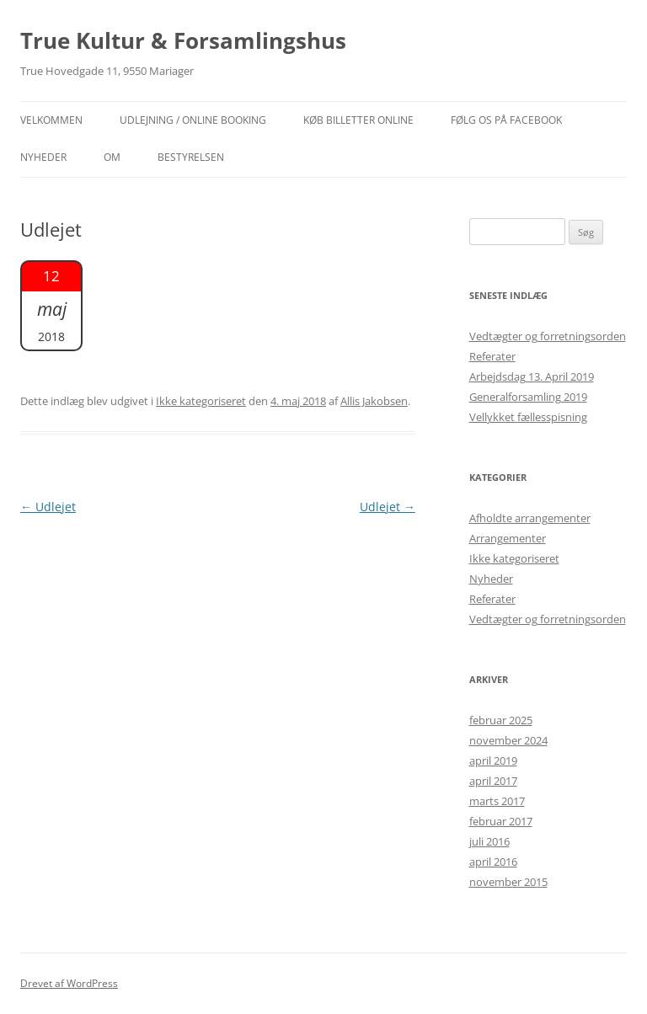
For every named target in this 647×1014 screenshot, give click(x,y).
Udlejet (48, 507)
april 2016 (493, 861)
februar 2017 (500, 821)
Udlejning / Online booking (193, 120)
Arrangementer (507, 538)
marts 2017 (497, 801)
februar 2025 (500, 720)
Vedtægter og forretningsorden (547, 336)
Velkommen (51, 120)
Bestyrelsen (191, 157)
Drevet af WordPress (69, 983)
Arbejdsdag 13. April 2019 (531, 376)
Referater (492, 356)
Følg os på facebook (506, 120)
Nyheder (491, 578)
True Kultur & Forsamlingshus (183, 40)
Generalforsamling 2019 (528, 396)
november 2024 (508, 740)
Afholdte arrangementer (530, 518)
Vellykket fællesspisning (528, 416)
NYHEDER (43, 157)
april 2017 (493, 780)
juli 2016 (489, 841)
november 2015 (508, 881)
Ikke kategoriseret (201, 400)
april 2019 (493, 760)
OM (112, 157)
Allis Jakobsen (374, 400)
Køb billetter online (358, 120)
